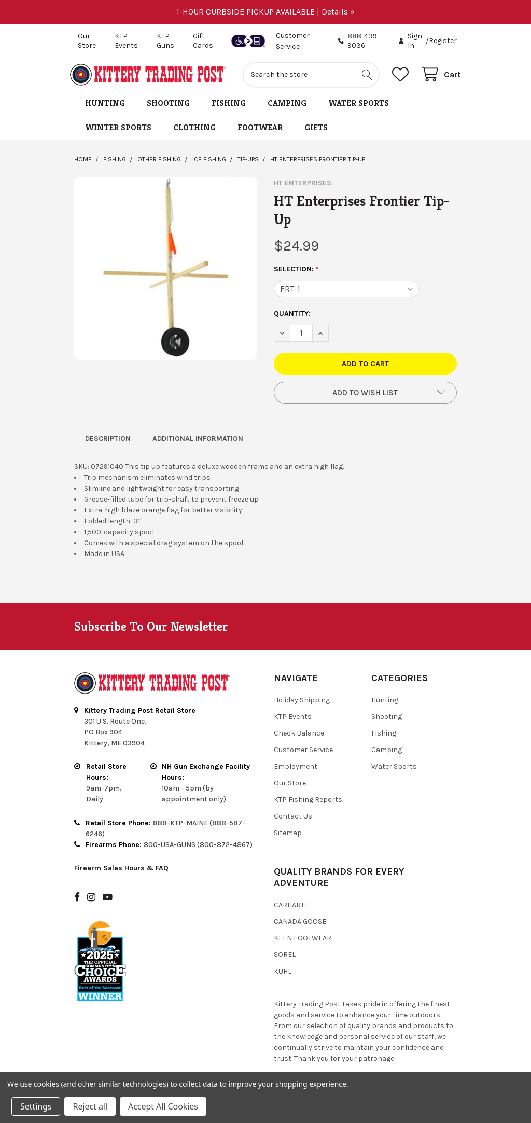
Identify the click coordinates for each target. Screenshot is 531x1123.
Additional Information (197, 442)
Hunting (105, 107)
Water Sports (358, 107)
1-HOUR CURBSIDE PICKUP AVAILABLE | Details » (265, 12)
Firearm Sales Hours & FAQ (121, 872)
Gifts (316, 131)
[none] (165, 272)
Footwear (260, 131)
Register (443, 40)
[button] (365, 397)
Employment (295, 770)
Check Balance (299, 737)
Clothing (194, 131)
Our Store (87, 41)
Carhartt (291, 909)
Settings (35, 1106)
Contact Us (293, 820)
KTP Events (126, 41)
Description (108, 442)
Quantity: (292, 317)
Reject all (90, 1106)
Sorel (285, 958)
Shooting (168, 107)
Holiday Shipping (302, 704)
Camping (287, 107)
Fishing (229, 107)
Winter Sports (118, 131)
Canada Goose (300, 925)
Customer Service (303, 754)
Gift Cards (203, 41)
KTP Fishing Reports (308, 803)
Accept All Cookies (163, 1106)
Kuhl (282, 975)
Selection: (296, 273)
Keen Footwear (302, 942)
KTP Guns (165, 41)
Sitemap (288, 837)
